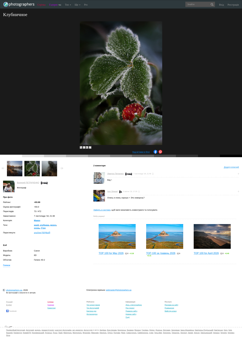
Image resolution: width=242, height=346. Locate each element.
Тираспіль (175, 333)
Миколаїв (95, 333)
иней (36, 225)
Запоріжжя (175, 330)
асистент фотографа (63, 330)
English (9, 305)
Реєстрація (233, 4)
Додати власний (231, 167)
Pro (86, 4)
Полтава (116, 333)
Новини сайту (131, 314)
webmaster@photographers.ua (118, 290)
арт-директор (77, 330)
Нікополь (103, 333)
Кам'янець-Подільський (204, 330)
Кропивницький (38, 333)
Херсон (197, 333)
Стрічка (41, 4)
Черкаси (216, 333)
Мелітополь (77, 333)
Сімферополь (143, 333)
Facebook (11, 311)
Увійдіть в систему (101, 210)
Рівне (123, 333)
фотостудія (88, 330)
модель (38, 330)
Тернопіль (167, 333)
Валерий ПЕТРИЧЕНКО (28, 182)
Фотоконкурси (92, 314)
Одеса (110, 333)
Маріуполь (67, 333)
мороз (53, 225)
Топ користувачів (93, 305)
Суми (151, 333)
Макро (37, 220)
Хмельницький (206, 333)
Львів (60, 333)
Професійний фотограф (15, 330)
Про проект (130, 308)
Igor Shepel (112, 191)
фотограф (30, 330)
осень (37, 228)
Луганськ (48, 333)
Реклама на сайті (171, 305)
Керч (225, 330)
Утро (43, 228)
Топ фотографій (93, 308)
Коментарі (52, 308)
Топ (68, 4)
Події (128, 317)
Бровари (130, 330)
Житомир (166, 330)
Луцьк (55, 333)
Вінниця (138, 330)
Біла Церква (112, 330)
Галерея (55, 4)
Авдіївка (103, 330)
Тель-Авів (158, 333)
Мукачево (86, 333)
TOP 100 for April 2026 (206, 253)
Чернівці (231, 333)
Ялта (8, 335)
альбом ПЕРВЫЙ (42, 232)
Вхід (221, 4)
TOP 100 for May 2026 (111, 253)
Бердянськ (122, 330)
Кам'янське (218, 330)
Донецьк (158, 330)
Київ (230, 330)
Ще (77, 4)
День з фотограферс (134, 305)
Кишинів (9, 333)
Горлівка (145, 330)
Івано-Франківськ (187, 330)
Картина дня (91, 311)
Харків (190, 333)
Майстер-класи (171, 311)
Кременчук (18, 333)
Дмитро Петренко (115, 173)
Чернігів (223, 333)
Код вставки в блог (141, 152)
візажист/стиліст (48, 330)
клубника (44, 225)
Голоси (6, 265)
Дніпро (151, 330)
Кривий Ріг (27, 333)
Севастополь (131, 333)
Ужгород (183, 333)
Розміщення (169, 308)
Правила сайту (131, 311)
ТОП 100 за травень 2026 (160, 253)
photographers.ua (14, 290)
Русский (9, 302)
